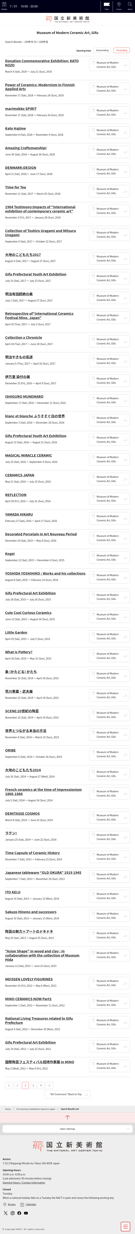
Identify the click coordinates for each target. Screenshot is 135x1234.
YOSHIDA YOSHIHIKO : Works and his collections (45, 573)
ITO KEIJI (12, 891)
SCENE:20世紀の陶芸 (22, 710)
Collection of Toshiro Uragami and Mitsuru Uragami (40, 232)
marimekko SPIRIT (21, 108)
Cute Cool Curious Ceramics (28, 612)
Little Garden (16, 632)
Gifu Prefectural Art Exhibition (30, 593)
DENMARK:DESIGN (20, 167)
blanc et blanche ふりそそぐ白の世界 (35, 415)
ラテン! (11, 832)
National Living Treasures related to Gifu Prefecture (39, 1020)
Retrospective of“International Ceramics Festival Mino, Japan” (39, 315)
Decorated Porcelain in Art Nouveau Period (41, 533)
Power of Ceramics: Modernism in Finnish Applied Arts (40, 86)
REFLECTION (15, 494)
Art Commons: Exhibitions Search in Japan (36, 1108)
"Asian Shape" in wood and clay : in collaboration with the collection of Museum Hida (42, 955)
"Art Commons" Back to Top (66, 1094)
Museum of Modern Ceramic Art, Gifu (108, 65)
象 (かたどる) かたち (21, 671)
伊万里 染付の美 (17, 376)
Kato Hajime (15, 128)
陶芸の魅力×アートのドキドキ (29, 931)
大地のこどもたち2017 (23, 254)
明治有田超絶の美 (19, 293)
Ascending (121, 50)
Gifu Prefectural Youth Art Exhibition (35, 274)
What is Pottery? (18, 651)
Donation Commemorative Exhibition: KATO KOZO (42, 62)
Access (11, 1204)
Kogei (10, 553)
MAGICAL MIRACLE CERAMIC (28, 455)
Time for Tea (15, 187)
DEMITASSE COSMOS (22, 813)
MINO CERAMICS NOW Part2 (28, 998)
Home (8, 1108)
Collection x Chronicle (23, 337)
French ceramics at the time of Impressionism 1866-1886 (43, 791)
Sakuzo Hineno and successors (30, 911)
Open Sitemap (67, 1129)
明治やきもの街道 (19, 356)
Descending (102, 50)
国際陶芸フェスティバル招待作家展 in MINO (39, 1061)
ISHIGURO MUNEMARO (24, 396)
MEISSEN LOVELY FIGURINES (29, 979)
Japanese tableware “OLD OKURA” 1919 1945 (43, 872)
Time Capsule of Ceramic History (32, 852)
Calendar (31, 1204)
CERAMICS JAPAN (19, 474)
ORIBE (10, 750)
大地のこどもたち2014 (23, 769)
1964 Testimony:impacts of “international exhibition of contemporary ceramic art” (40, 209)
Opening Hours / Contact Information (24, 1182)
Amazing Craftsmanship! (26, 147)
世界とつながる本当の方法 (25, 730)
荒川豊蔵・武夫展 (19, 691)
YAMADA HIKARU (19, 514)
